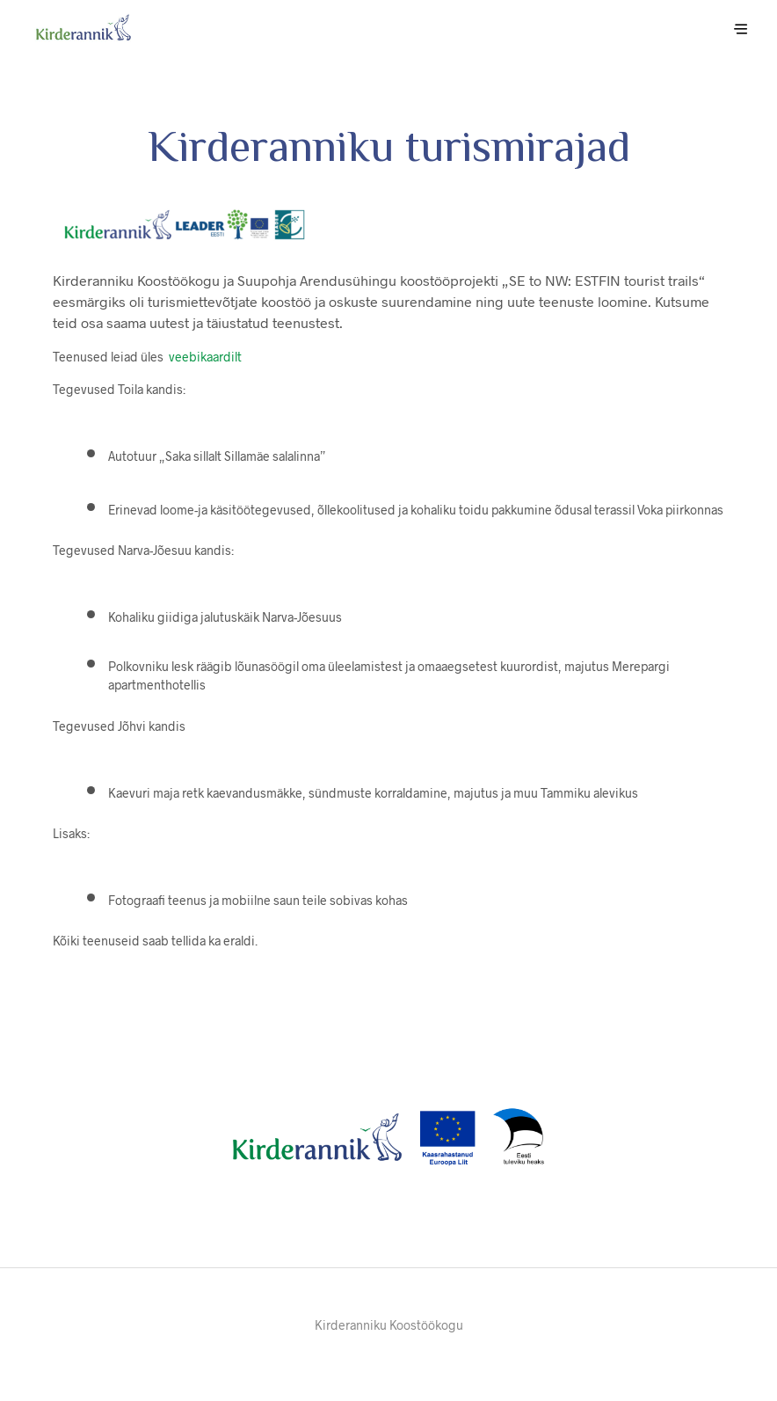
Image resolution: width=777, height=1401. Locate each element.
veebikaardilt (205, 356)
